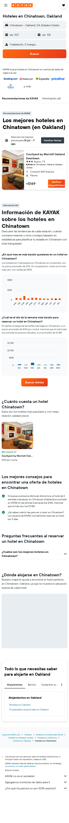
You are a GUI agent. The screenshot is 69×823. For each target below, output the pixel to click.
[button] (5, 5)
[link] (34, 382)
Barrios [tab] (32, 684)
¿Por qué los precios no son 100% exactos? (36, 788)
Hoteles (28, 734)
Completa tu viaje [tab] (51, 684)
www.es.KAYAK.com (11, 734)
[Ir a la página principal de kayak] (22, 5)
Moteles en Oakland (19, 704)
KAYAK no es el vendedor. (36, 776)
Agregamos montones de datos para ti (36, 782)
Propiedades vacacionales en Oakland (29, 709)
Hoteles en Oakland (22, 740)
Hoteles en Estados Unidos (20, 737)
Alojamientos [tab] (14, 684)
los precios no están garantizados (20, 766)
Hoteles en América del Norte (49, 734)
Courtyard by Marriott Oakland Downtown (45, 156)
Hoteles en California (47, 737)
